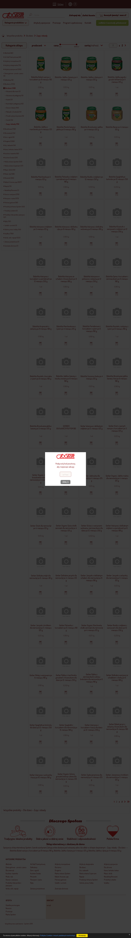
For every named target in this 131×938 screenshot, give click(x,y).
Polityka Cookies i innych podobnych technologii (57, 935)
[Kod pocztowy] (65, 474)
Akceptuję (82, 935)
